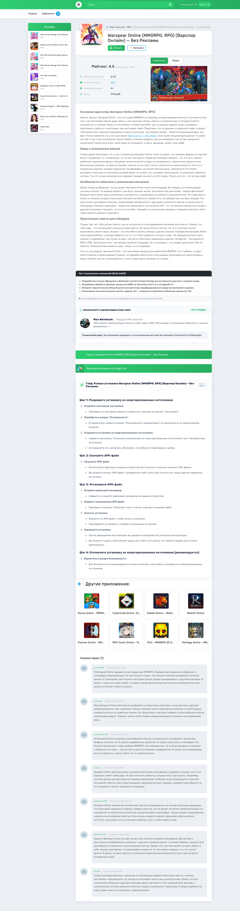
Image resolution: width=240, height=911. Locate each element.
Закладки (136, 48)
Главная (32, 13)
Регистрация (188, 5)
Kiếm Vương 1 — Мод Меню (142, 136)
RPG (113, 82)
